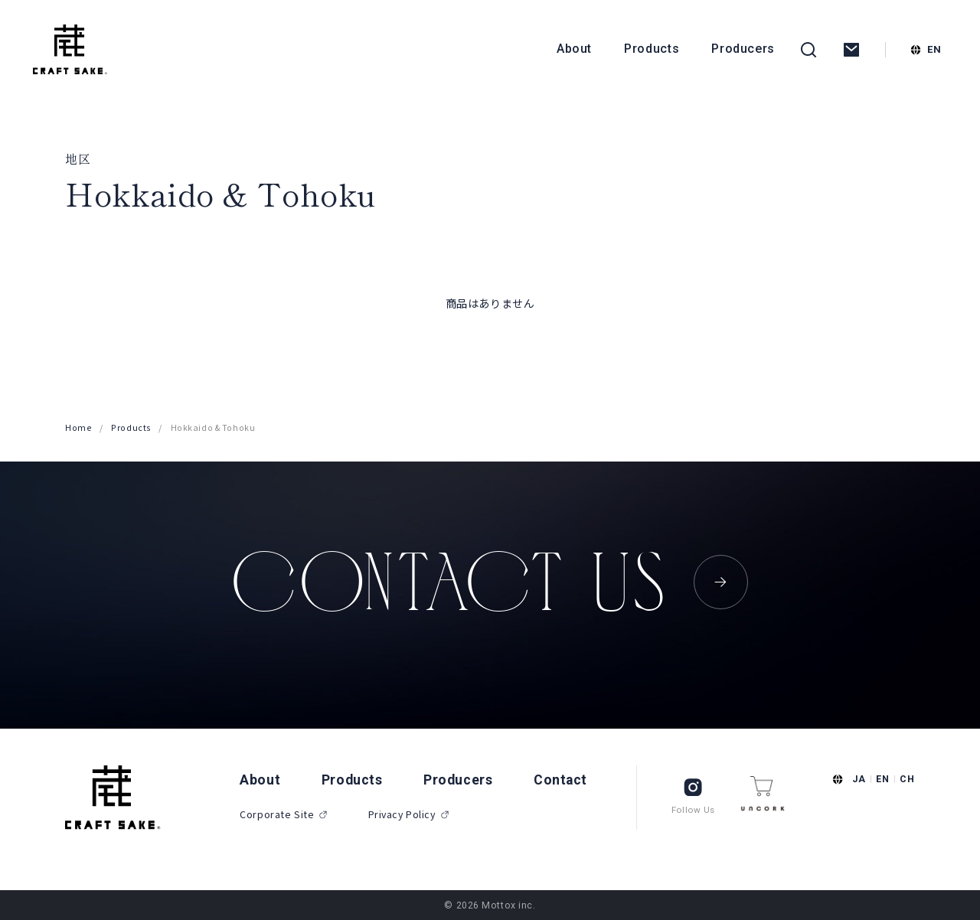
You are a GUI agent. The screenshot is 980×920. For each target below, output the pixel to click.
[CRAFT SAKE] (70, 49)
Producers (743, 48)
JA (859, 779)
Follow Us (693, 795)
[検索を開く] (808, 50)
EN (883, 779)
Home (78, 427)
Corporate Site (284, 814)
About (574, 48)
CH (907, 779)
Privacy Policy (409, 814)
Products (651, 48)
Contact (560, 780)
